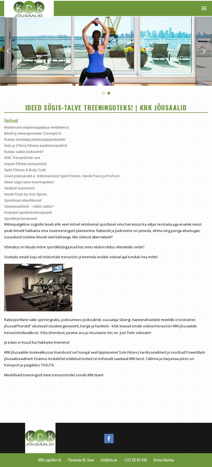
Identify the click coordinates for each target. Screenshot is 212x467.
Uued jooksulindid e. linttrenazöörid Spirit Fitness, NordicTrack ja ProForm (62, 176)
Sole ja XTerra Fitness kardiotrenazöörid (35, 146)
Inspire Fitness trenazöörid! (25, 164)
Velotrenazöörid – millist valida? (29, 206)
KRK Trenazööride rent (22, 158)
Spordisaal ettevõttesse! (23, 200)
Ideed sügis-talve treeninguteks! (29, 182)
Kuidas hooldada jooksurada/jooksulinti (34, 139)
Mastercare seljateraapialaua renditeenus (36, 127)
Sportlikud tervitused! (20, 218)
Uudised (11, 120)
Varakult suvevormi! (19, 188)
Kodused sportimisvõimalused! (28, 212)
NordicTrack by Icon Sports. (25, 194)
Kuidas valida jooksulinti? (24, 152)
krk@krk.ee (109, 460)
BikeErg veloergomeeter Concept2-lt (32, 133)
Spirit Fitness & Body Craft (25, 170)
